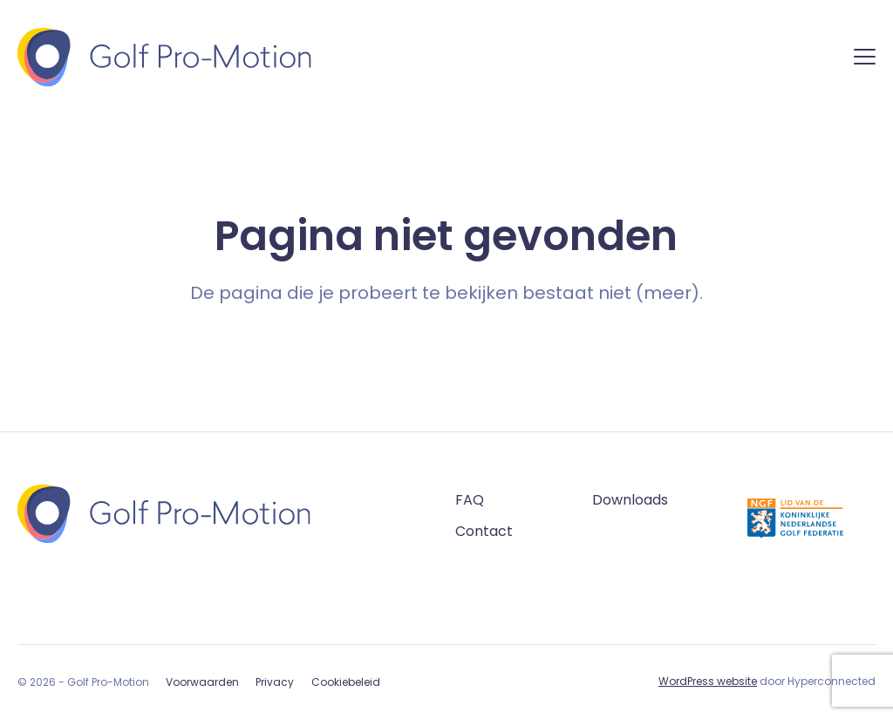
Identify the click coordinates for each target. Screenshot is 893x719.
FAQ (469, 500)
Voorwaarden (202, 682)
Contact (484, 531)
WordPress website (707, 681)
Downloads (630, 500)
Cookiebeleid (345, 682)
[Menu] (865, 59)
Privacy (275, 682)
